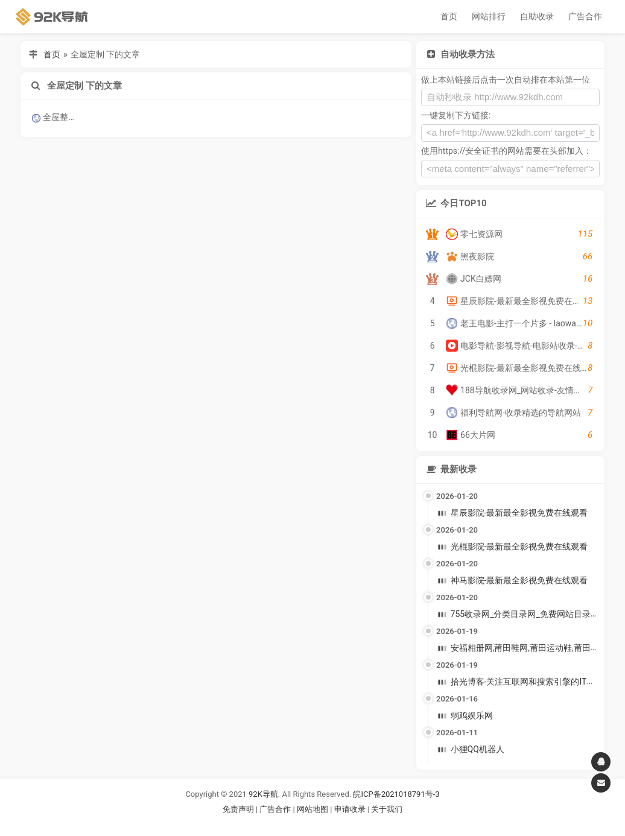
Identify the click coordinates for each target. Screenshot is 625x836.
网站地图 (313, 809)
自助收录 (537, 16)
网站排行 (489, 16)
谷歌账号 (287, 823)
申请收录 (350, 809)
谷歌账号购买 (329, 823)
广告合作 (585, 16)
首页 (448, 16)
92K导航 (263, 794)
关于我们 (386, 809)
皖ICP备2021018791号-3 (396, 794)
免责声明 (238, 809)
